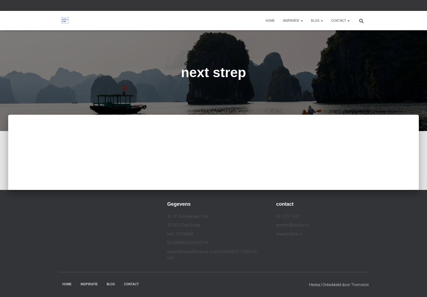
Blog (317, 21)
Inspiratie (293, 21)
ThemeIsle (360, 285)
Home (270, 21)
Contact (340, 21)
